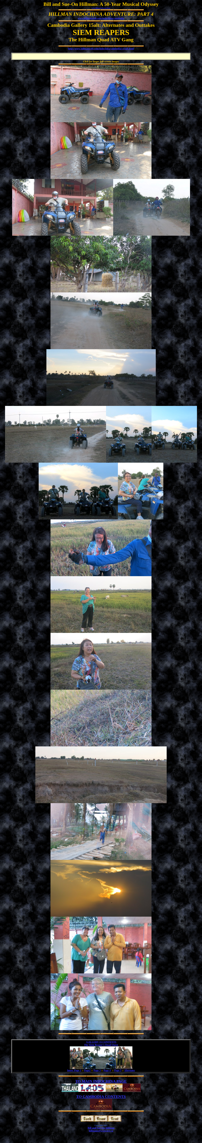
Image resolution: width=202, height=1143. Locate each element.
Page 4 (107, 1070)
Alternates (129, 1070)
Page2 (87, 1070)
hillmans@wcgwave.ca (101, 1130)
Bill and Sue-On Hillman (101, 1128)
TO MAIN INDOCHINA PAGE (101, 1081)
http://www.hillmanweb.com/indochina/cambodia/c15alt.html (101, 48)
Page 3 (97, 1070)
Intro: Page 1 (74, 1070)
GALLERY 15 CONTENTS (101, 1042)
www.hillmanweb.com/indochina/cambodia (101, 18)
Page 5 (117, 1070)
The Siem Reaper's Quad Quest (101, 1045)
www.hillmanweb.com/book (101, 8)
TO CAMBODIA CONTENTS (101, 1096)
